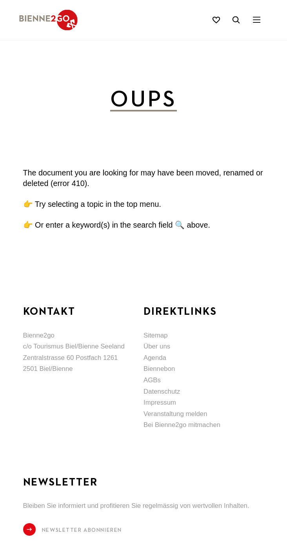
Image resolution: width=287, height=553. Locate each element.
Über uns (157, 346)
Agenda (155, 357)
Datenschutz (162, 391)
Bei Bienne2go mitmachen (182, 425)
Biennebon (159, 368)
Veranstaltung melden (175, 414)
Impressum (160, 402)
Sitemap (156, 335)
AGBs (152, 380)
